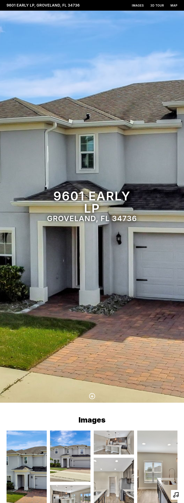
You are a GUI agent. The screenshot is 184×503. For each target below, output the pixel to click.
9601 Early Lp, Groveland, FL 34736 (43, 5)
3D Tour (157, 5)
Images (138, 5)
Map (174, 5)
